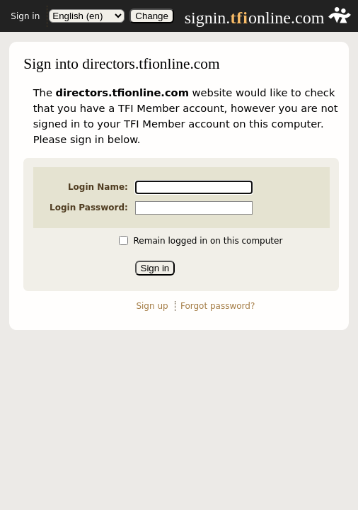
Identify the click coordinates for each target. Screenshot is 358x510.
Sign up (152, 306)
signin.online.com (268, 17)
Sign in (25, 16)
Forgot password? (217, 306)
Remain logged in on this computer (208, 241)
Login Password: (89, 207)
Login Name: (98, 187)
